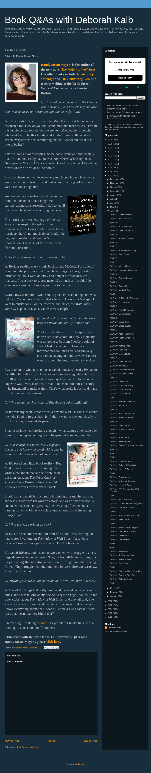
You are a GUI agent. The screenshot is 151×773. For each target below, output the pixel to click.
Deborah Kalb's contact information (123, 105)
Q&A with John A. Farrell (121, 499)
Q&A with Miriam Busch (120, 314)
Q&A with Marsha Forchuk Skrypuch (126, 503)
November (115, 183)
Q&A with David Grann (120, 381)
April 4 (112, 543)
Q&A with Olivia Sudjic (120, 535)
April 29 (113, 234)
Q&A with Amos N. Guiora (121, 238)
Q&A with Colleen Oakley (121, 214)
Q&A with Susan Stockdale (122, 429)
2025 (110, 144)
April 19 (113, 358)
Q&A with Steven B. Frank (121, 417)
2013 (110, 613)
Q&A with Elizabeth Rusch (121, 373)
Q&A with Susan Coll (119, 322)
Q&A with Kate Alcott (119, 551)
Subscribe (125, 77)
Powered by (125, 87)
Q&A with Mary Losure (120, 354)
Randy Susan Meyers (56, 65)
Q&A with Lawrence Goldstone (123, 270)
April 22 (113, 318)
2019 (110, 168)
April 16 (113, 409)
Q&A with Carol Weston (120, 539)
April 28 (113, 242)
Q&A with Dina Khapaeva (121, 230)
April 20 (113, 342)
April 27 (113, 246)
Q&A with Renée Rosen (120, 286)
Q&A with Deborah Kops (121, 579)
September (115, 191)
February (114, 592)
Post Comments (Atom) (28, 747)
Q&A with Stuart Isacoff (120, 362)
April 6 (112, 511)
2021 (110, 159)
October (114, 187)
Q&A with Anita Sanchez (121, 226)
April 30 (113, 222)
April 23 (113, 306)
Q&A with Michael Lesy (120, 266)
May (112, 207)
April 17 (113, 397)
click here (53, 642)
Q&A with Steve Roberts (120, 461)
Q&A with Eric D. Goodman (122, 413)
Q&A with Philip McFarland (122, 310)
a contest (42, 623)
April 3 (112, 547)
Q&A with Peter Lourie (120, 441)
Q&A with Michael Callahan (122, 370)
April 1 (112, 583)
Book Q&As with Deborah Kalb (69, 20)
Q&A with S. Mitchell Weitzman (124, 298)
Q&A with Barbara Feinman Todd (124, 515)
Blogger (80, 764)
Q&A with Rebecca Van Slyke (123, 465)
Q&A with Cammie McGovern (123, 531)
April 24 (113, 294)
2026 (110, 140)
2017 (110, 176)
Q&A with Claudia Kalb (120, 425)
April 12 (113, 453)
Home (52, 740)
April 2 (112, 567)
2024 (110, 148)
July (112, 199)
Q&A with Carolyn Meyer (121, 278)
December (115, 179)
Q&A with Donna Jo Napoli (122, 507)
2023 (110, 151)
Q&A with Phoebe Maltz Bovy (123, 250)
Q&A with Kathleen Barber (121, 334)
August (113, 195)
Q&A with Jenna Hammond (122, 218)
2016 (110, 601)
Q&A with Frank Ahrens (120, 477)
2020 (110, 164)
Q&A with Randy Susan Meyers (124, 527)
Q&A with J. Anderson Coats (122, 555)
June (112, 203)
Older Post (91, 740)
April (112, 211)
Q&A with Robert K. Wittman (122, 401)
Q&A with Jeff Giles (118, 405)
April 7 (112, 495)
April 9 (112, 457)
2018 (110, 171)
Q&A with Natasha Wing (120, 559)
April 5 (112, 523)
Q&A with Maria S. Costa (121, 290)
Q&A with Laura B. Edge (121, 485)
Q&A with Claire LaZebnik (121, 326)
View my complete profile (116, 632)
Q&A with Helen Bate (119, 519)
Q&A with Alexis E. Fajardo (122, 469)
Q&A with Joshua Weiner (121, 346)
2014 (110, 609)
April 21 (113, 330)
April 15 (113, 421)
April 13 (113, 449)
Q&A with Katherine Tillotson (122, 481)
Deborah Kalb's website (118, 109)
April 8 (112, 473)
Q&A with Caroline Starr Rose (123, 575)
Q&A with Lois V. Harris (120, 393)
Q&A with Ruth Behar (119, 254)
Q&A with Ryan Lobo (119, 350)
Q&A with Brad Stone (119, 563)
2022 (110, 156)
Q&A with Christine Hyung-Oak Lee (126, 571)
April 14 (113, 433)
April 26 (113, 274)
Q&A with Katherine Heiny (121, 385)
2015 (110, 605)
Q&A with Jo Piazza (118, 366)
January (114, 596)
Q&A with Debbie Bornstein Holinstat (126, 445)
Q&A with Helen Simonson (122, 338)
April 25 (113, 282)
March (113, 588)
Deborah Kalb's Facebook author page (124, 112)
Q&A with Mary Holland (120, 389)
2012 (110, 617)
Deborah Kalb (114, 627)
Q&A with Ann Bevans (119, 302)
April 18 (113, 378)
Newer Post (12, 740)
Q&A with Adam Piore (119, 437)
